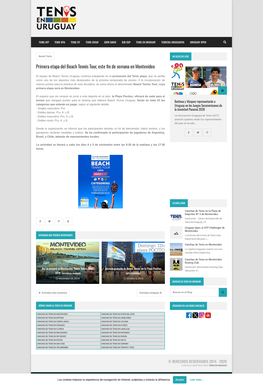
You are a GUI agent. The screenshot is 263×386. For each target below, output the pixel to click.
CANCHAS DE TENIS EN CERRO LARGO (53, 322)
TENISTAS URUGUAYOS (172, 42)
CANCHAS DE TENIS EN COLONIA (114, 322)
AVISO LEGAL (71, 379)
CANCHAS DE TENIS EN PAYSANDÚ (115, 333)
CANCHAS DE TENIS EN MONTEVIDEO (52, 314)
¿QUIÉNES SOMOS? (48, 379)
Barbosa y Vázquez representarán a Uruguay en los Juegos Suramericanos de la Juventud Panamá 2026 (198, 105)
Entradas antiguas (151, 292)
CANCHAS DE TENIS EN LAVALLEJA (115, 329)
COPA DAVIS (110, 42)
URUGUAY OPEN (198, 42)
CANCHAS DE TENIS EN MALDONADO (52, 333)
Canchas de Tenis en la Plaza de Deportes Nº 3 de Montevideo (203, 212)
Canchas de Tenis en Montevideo (203, 244)
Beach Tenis (45, 56)
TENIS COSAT (92, 42)
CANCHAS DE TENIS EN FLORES (114, 325)
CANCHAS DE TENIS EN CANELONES (116, 318)
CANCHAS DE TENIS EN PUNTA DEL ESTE (118, 314)
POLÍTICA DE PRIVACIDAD (98, 379)
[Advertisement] (198, 170)
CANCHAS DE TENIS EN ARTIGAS (50, 318)
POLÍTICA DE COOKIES (129, 379)
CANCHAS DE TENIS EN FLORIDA (50, 329)
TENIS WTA (60, 42)
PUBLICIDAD (153, 379)
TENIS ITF (75, 42)
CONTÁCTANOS (175, 379)
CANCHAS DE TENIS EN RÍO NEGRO (51, 336)
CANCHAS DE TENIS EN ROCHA (50, 340)
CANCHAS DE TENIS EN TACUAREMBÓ (52, 347)
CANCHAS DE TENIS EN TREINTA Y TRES (117, 347)
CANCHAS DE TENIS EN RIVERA (114, 336)
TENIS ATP (44, 42)
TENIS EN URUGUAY (146, 42)
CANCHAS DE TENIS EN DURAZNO (51, 325)
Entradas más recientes (53, 292)
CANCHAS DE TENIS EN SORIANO (114, 344)
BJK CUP (126, 42)
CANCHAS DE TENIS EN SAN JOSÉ (51, 344)
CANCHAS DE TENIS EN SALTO (113, 340)
